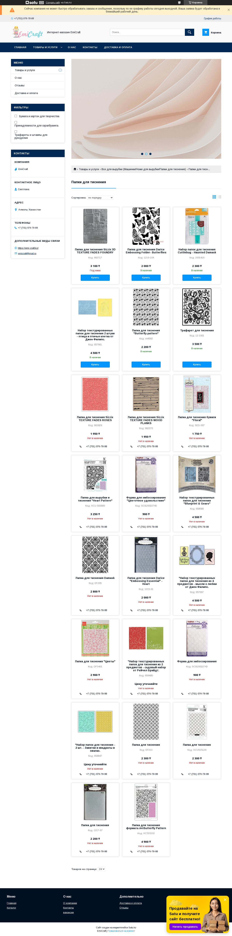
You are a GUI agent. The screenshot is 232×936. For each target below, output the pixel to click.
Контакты (90, 47)
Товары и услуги (45, 47)
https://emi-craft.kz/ (28, 248)
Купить (95, 277)
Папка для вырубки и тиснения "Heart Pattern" (95, 499)
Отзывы (19, 85)
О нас (72, 47)
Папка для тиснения (146, 744)
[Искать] (189, 32)
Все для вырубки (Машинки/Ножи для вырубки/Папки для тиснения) (144, 169)
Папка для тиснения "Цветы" (95, 661)
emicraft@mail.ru (27, 253)
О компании (70, 903)
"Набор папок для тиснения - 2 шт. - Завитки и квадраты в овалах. (95, 747)
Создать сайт (53, 2)
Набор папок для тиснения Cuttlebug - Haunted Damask (197, 251)
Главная (20, 47)
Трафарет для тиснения (197, 330)
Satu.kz (132, 927)
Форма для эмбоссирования (197, 661)
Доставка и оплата (118, 47)
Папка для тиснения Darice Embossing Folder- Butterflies (146, 251)
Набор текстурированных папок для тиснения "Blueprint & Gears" (196, 500)
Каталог (11, 907)
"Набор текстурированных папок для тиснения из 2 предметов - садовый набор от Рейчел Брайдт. (146, 666)
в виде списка (219, 197)
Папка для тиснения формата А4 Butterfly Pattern (146, 827)
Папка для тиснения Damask (95, 577)
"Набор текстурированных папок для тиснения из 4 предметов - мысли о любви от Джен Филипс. (197, 582)
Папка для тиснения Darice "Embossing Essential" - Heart (146, 580)
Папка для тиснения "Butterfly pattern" (146, 332)
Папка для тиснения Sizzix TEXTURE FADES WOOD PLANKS (146, 420)
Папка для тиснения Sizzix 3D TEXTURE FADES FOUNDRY (95, 251)
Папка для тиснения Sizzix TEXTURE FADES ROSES (95, 419)
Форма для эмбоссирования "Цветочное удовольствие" (146, 499)
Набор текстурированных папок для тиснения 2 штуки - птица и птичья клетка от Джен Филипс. (95, 335)
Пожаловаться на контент (121, 931)
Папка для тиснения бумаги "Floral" (197, 419)
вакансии (68, 912)
